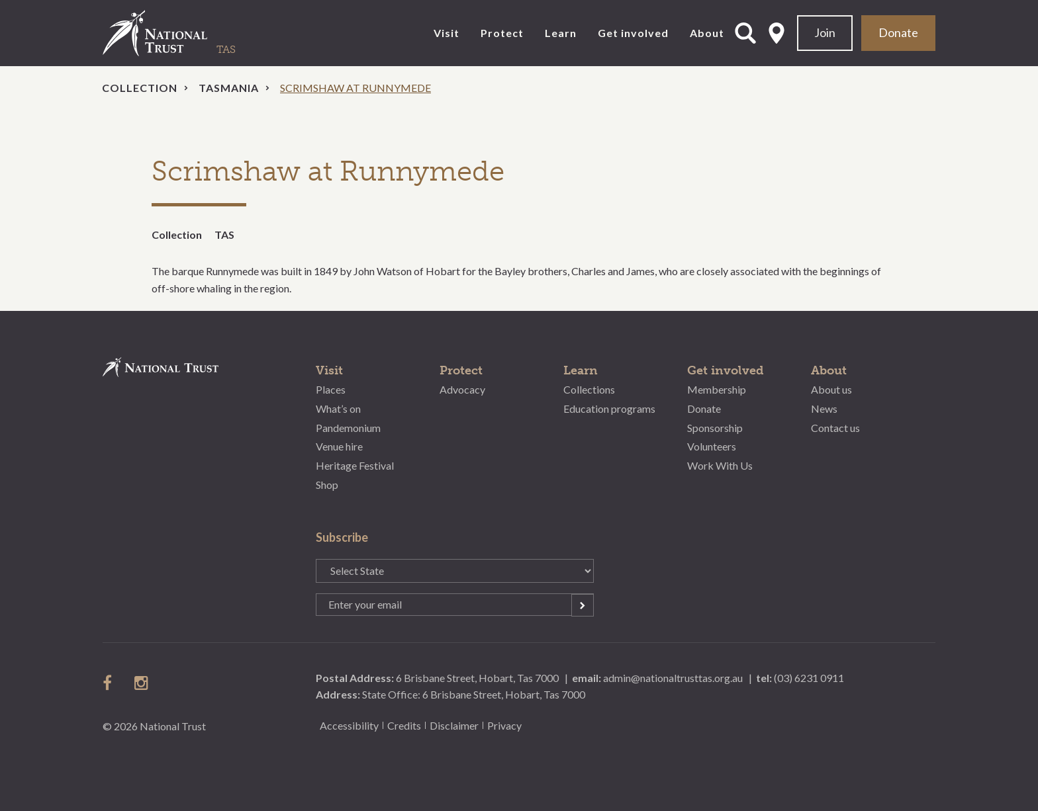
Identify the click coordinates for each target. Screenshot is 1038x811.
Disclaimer (454, 725)
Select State (776, 33)
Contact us (835, 427)
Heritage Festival (355, 465)
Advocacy (462, 389)
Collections (589, 389)
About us (831, 389)
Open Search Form (745, 33)
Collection (139, 87)
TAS (224, 234)
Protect (502, 32)
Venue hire (339, 446)
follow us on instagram (142, 683)
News (824, 408)
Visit (446, 32)
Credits (404, 725)
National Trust (182, 33)
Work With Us (720, 465)
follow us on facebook (110, 683)
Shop (327, 484)
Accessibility (349, 725)
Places (331, 389)
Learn (561, 32)
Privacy (504, 725)
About (707, 32)
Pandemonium (348, 427)
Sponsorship (715, 427)
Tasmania (229, 87)
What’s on (338, 408)
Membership (716, 389)
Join (824, 32)
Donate (898, 32)
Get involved (633, 32)
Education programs (609, 408)
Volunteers (711, 446)
